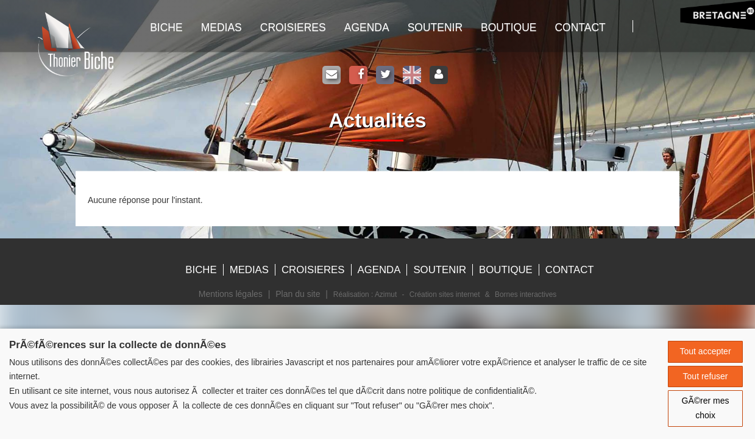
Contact (580, 27)
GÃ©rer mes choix (705, 408)
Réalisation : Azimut (365, 294)
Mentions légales (231, 294)
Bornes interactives (525, 294)
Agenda (366, 27)
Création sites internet (444, 294)
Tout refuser (705, 376)
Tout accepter (705, 351)
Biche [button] (166, 27)
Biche (200, 270)
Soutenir (435, 27)
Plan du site (297, 294)
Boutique (508, 27)
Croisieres (293, 27)
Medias (221, 27)
